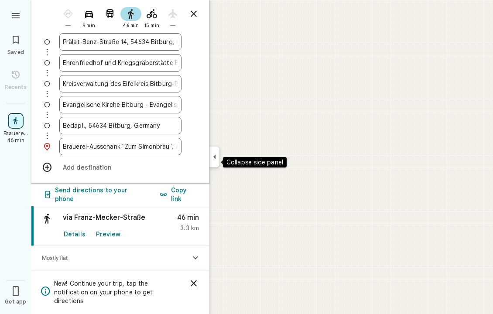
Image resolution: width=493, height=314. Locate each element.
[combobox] (120, 42)
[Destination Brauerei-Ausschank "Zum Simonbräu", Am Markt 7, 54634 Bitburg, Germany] (120, 146)
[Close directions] (194, 13)
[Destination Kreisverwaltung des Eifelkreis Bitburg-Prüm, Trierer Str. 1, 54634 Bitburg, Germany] (120, 83)
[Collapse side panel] (214, 157)
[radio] (68, 16)
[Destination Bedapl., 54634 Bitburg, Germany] (120, 125)
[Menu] (15, 15)
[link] (120, 254)
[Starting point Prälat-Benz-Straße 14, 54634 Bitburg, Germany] (120, 42)
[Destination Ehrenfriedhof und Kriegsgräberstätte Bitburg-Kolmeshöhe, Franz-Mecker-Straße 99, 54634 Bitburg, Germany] (120, 63)
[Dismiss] (193, 283)
